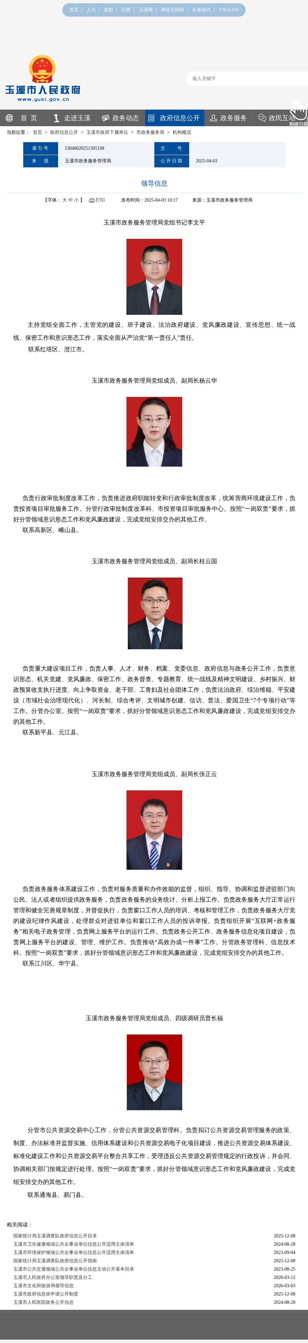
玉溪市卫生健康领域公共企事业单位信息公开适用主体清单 (73, 1244)
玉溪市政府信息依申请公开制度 (45, 1294)
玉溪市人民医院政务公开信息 (43, 1302)
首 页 (29, 118)
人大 (91, 10)
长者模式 (201, 10)
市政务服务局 (150, 132)
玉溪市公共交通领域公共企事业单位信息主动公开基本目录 (73, 1269)
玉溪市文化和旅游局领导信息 (43, 1285)
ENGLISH (229, 10)
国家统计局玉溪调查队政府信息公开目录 (55, 1235)
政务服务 (233, 118)
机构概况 (182, 132)
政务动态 (126, 118)
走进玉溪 (77, 118)
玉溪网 (146, 10)
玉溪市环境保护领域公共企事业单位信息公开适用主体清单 (73, 1252)
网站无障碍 (172, 10)
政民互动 (282, 118)
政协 (108, 10)
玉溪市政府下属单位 (107, 132)
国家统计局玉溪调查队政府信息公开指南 (55, 1260)
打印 (100, 200)
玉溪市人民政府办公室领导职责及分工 (52, 1277)
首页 (73, 10)
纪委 (126, 10)
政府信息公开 (180, 118)
